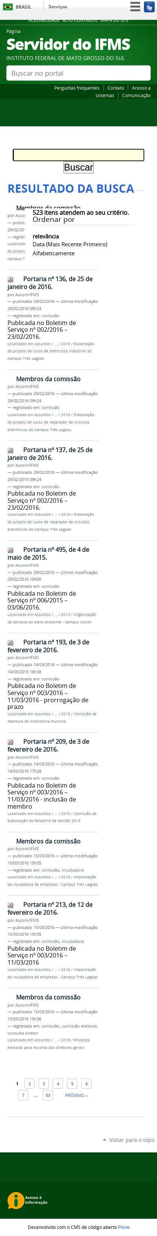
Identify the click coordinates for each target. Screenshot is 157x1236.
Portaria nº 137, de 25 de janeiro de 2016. (50, 454)
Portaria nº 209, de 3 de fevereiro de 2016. (48, 745)
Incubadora (73, 870)
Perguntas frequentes (77, 88)
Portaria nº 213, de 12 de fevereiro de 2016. (50, 908)
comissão (51, 315)
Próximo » (76, 1095)
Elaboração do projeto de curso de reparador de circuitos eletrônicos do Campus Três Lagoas (50, 422)
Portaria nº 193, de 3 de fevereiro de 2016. (48, 646)
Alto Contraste (80, 20)
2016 (65, 344)
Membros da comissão (48, 208)
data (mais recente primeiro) (70, 244)
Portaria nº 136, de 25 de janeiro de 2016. (50, 283)
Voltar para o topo (131, 1139)
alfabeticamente (54, 253)
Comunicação (136, 95)
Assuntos (42, 344)
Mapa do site (114, 20)
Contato (116, 88)
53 (48, 1095)
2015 (65, 614)
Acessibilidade (44, 20)
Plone (124, 1227)
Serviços (58, 6)
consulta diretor (22, 1033)
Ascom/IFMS (27, 294)
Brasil (23, 7)
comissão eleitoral (79, 1026)
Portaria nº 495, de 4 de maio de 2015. (48, 553)
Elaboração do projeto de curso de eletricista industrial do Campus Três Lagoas (50, 351)
